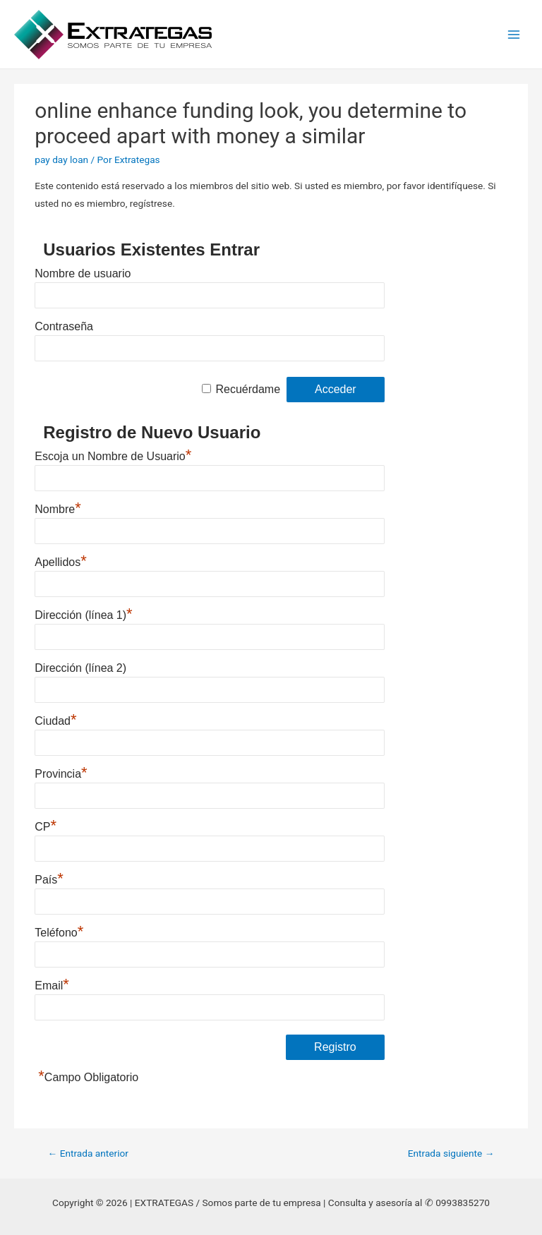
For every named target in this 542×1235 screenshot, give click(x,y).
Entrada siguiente (451, 1153)
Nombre (57, 509)
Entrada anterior (88, 1153)
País (49, 880)
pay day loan (61, 159)
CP (45, 827)
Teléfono (59, 933)
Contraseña (64, 326)
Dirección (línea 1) (83, 615)
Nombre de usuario (83, 273)
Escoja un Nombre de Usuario (113, 456)
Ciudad (55, 721)
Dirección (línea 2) (80, 668)
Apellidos (61, 562)
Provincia (61, 774)
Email (52, 986)
